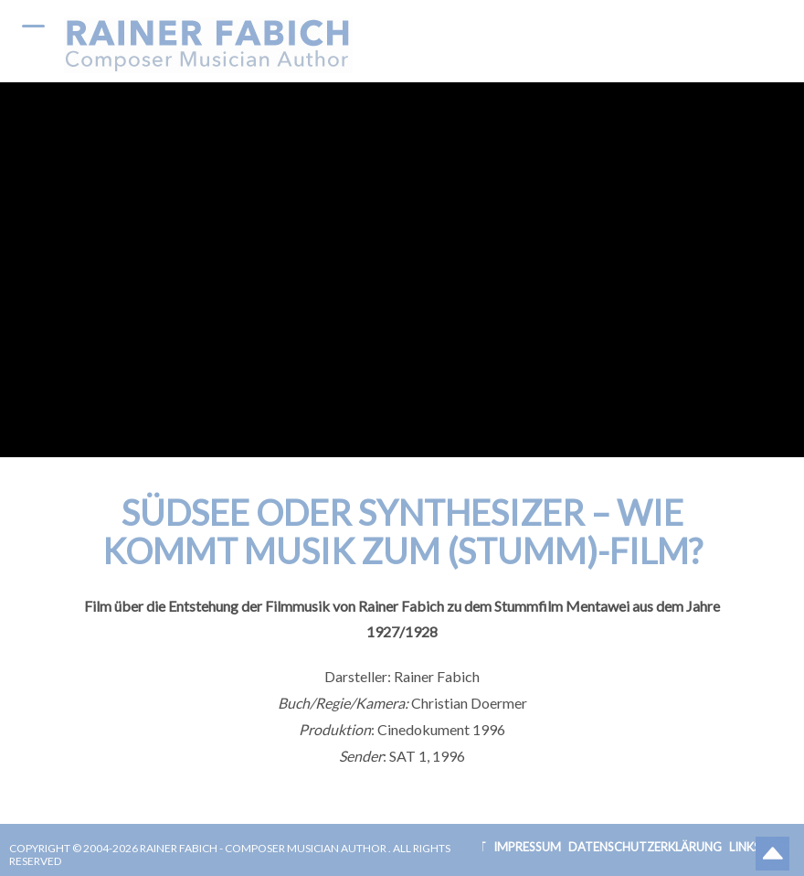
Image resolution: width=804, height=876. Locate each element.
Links (744, 846)
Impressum (527, 846)
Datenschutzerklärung (645, 846)
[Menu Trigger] (33, 25)
